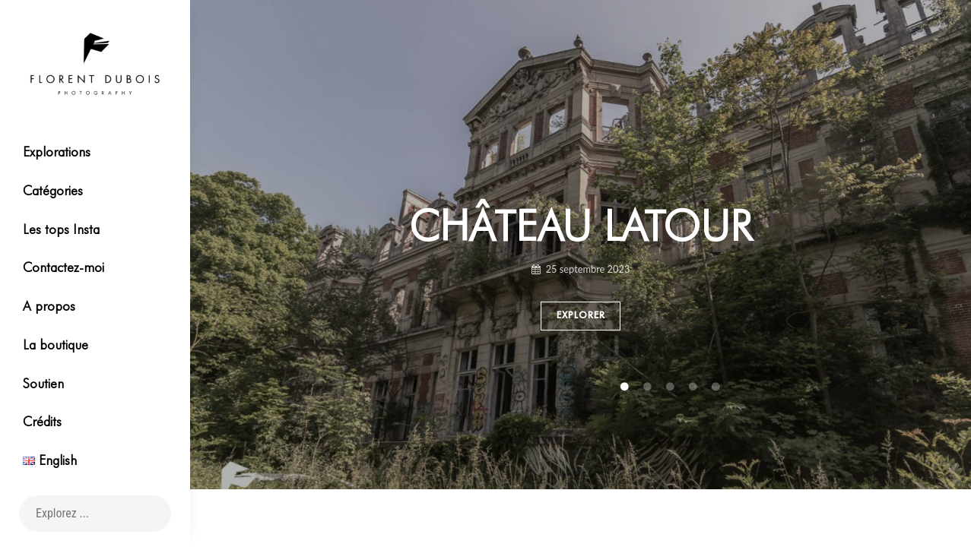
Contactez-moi (63, 267)
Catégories (53, 190)
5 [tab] (626, 387)
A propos (49, 306)
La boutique (55, 345)
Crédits (42, 421)
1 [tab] (535, 387)
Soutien (43, 383)
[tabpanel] (580, 273)
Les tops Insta (61, 229)
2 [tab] (558, 387)
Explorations (56, 152)
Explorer (581, 316)
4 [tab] (603, 387)
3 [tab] (581, 387)
